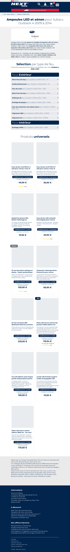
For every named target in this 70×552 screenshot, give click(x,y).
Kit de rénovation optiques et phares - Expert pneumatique (22, 271)
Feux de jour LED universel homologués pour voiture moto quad (46, 220)
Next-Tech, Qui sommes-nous (21, 510)
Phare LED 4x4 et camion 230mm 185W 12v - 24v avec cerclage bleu (22, 432)
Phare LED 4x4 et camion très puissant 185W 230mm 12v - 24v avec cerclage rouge (47, 324)
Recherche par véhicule (35, 10)
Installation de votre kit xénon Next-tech (25, 529)
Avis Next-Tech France (18, 498)
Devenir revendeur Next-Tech (19, 544)
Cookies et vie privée (18, 497)
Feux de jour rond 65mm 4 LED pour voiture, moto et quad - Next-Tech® (21, 168)
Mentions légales (17, 493)
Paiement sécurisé (16, 542)
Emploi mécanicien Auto (19, 527)
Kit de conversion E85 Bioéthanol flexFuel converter (22, 324)
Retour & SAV (15, 502)
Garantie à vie (15, 541)
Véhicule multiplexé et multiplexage (23, 516)
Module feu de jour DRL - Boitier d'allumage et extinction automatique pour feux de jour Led (22, 220)
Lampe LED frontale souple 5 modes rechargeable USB (47, 377)
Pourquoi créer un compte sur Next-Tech (25, 500)
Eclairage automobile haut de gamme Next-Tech (28, 533)
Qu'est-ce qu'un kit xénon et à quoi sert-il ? (25, 514)
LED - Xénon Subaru (9, 14)
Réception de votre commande (21, 512)
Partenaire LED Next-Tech (20, 517)
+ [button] (35, 79)
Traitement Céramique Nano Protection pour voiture (47, 271)
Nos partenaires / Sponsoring (21, 526)
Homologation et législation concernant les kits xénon (29, 531)
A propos (13, 539)
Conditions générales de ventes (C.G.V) (24, 495)
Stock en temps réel (16, 546)
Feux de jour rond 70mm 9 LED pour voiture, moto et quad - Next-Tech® (46, 168)
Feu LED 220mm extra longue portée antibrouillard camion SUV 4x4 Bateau (22, 378)
